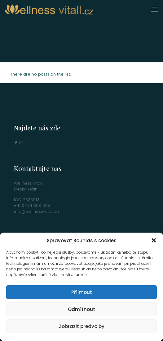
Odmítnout (81, 309)
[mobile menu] (154, 9)
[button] (154, 240)
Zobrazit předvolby (81, 326)
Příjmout (81, 292)
